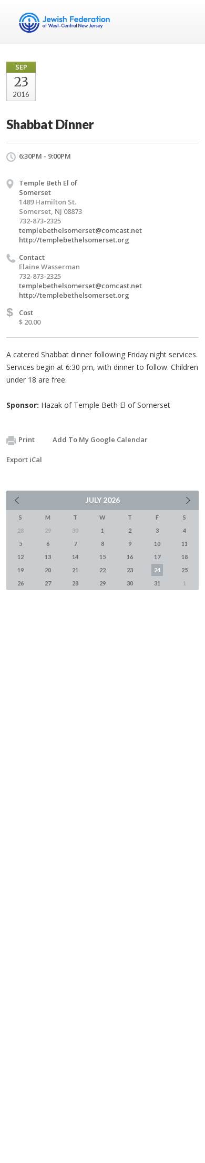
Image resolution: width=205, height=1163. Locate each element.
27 (48, 583)
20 (48, 569)
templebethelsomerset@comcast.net (80, 230)
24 (157, 569)
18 (184, 556)
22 (102, 569)
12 (20, 556)
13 (48, 556)
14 (75, 556)
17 (157, 556)
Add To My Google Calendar (100, 439)
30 (130, 583)
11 (184, 543)
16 (130, 556)
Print (20, 440)
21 (75, 569)
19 (20, 569)
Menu (187, 22)
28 (75, 583)
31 (157, 583)
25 (184, 569)
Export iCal (24, 459)
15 (102, 556)
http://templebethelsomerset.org (74, 240)
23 (130, 569)
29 (102, 583)
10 (157, 543)
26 (20, 583)
